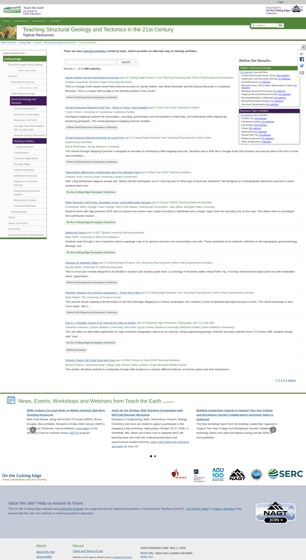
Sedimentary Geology (23, 93)
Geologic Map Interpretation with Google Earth (29, 128)
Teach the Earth (8, 42)
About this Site (45, 552)
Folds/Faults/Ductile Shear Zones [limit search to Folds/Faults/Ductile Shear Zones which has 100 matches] (265, 75)
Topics (11, 217)
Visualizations (21, 152)
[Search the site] (91, 62)
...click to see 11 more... (29, 88)
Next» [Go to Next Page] (292, 380)
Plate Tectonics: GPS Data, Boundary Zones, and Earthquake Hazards (108, 202)
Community (55, 21)
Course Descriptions (25, 108)
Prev (33, 430)
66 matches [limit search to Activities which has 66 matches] (246, 115)
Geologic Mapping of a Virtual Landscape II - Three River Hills (102, 292)
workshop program (71, 508)
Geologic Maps (22, 164)
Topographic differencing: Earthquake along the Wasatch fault (102, 172)
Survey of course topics (26, 114)
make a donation (224, 508)
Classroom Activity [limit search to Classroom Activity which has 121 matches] (257, 121)
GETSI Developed (76, 350)
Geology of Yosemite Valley (81, 262)
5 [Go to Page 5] (286, 380)
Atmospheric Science (22, 82)
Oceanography (19, 211)
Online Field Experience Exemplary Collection (91, 97)
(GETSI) (74, 432)
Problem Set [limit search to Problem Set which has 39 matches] (254, 118)
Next (273, 430)
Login (281, 2)
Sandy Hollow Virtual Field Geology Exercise (92, 77)
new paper (83, 428)
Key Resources (20, 21)
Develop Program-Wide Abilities (25, 64)
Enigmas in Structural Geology (25, 183)
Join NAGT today (197, 508)
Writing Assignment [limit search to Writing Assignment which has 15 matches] (257, 138)
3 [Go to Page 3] (281, 380)
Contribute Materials (25, 206)
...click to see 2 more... (27, 70)
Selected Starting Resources (29, 135)
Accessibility (44, 556)
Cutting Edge (24, 42)
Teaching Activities (24, 141)
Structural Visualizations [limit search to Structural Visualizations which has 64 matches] (260, 104)
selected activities (94, 51)
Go (280, 25)
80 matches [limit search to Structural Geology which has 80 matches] (246, 72)
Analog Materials (24, 146)
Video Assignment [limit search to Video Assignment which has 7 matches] (256, 141)
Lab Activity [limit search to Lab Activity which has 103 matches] (254, 125)
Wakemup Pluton (75, 232)
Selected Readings (24, 170)
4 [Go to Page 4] (284, 380)
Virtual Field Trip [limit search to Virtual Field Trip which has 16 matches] (256, 135)
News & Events (38, 21)
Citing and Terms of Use (88, 551)
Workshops (14, 229)
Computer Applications (26, 158)
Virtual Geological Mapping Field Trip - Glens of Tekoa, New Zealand (106, 107)
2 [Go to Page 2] (279, 380)
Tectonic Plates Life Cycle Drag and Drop (90, 360)
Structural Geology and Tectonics (60, 42)
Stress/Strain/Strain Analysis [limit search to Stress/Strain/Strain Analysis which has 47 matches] (262, 101)
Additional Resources (25, 175)
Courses (38, 42)
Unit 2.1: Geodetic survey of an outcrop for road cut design (100, 322)
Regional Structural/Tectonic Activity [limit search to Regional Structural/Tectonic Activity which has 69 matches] (266, 94)
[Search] (264, 25)
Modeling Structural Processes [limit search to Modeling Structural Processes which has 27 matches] (263, 91)
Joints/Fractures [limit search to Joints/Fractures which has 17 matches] (255, 82)
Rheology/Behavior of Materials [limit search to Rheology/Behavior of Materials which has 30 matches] (263, 98)
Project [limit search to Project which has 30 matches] (251, 128)
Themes (6, 21)
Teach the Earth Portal (14, 53)
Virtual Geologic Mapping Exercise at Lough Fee (94, 137)
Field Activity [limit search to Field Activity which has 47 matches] (254, 131)
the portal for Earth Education (33, 11)
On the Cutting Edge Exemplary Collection (90, 192)
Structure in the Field (25, 120)
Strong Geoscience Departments (26, 234)
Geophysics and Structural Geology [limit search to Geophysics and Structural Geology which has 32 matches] (265, 78)
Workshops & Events (25, 200)
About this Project (17, 223)
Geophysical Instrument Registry (27, 193)
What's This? (146, 556)
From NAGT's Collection (278, 10)
